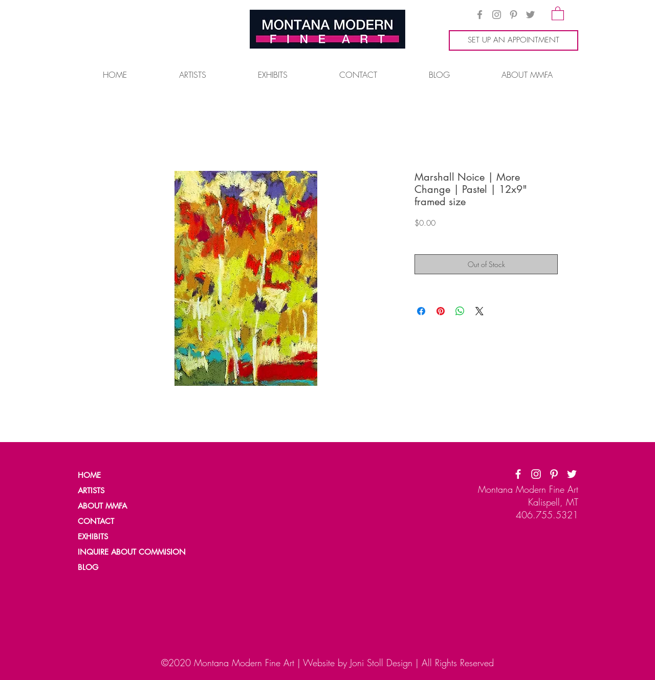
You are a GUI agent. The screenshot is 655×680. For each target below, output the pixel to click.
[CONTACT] (113, 521)
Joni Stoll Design (381, 662)
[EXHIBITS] (94, 536)
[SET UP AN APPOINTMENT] (513, 40)
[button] (558, 13)
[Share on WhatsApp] (460, 311)
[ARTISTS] (113, 490)
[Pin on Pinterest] (440, 311)
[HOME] (113, 475)
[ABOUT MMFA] (113, 506)
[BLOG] (113, 567)
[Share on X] (479, 311)
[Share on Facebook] (421, 311)
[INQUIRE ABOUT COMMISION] (136, 552)
